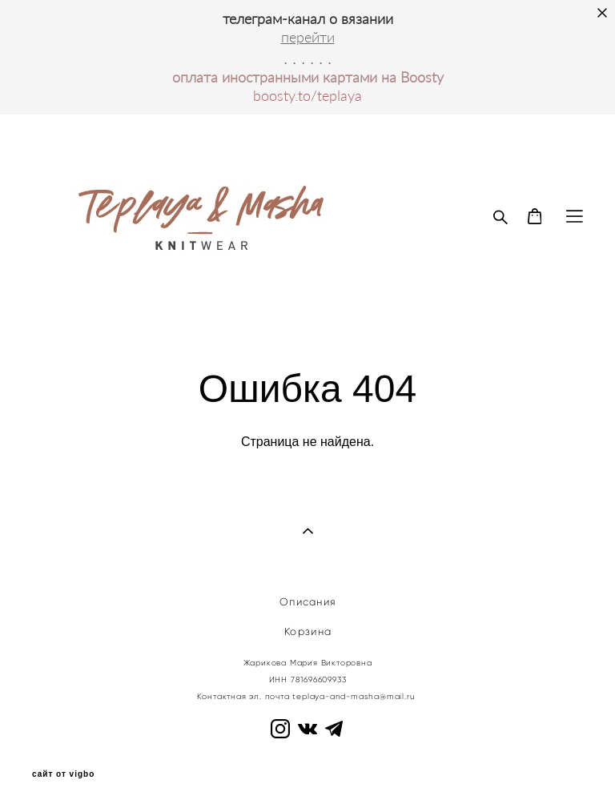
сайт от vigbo (63, 774)
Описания (307, 602)
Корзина (308, 631)
